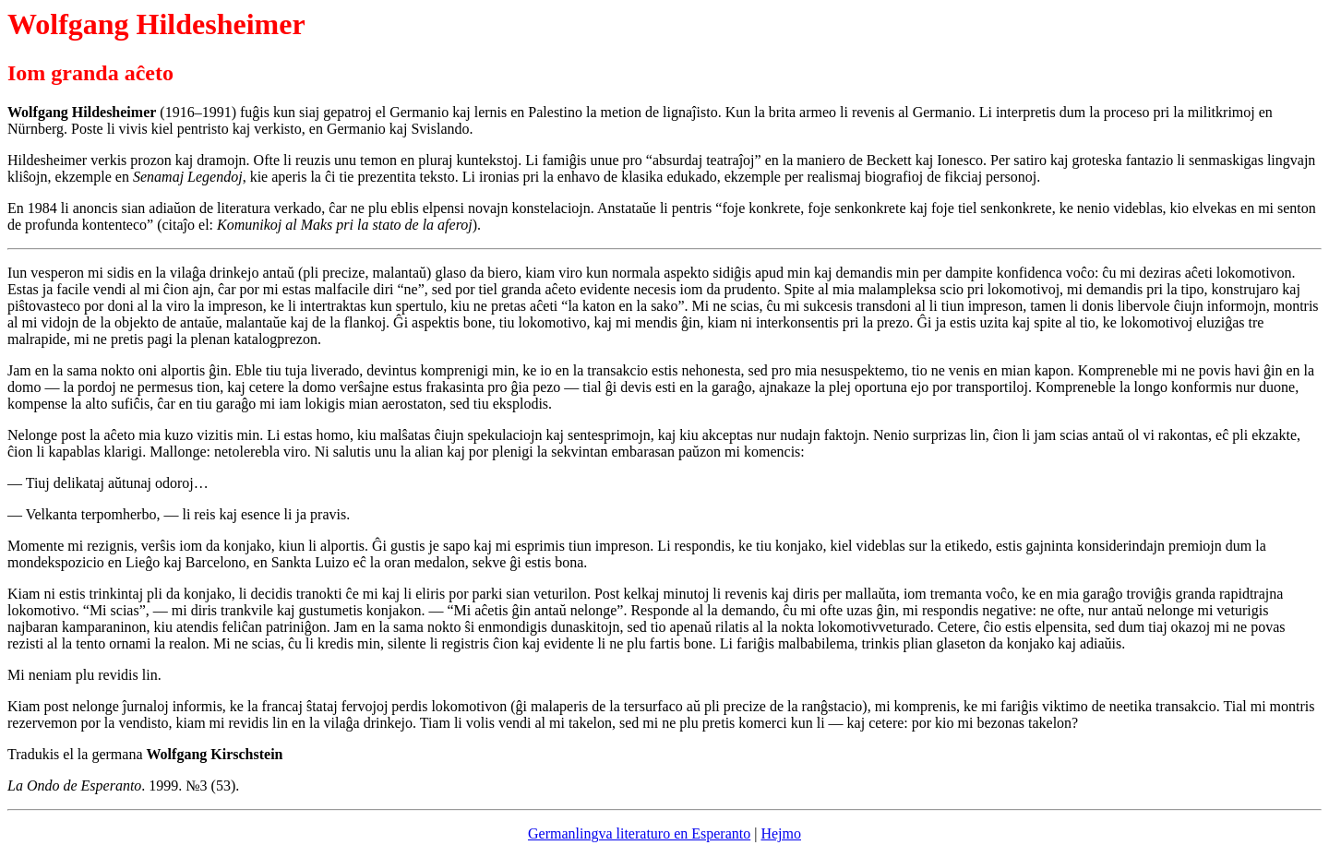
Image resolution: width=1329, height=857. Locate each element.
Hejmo (780, 833)
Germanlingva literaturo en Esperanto (639, 833)
